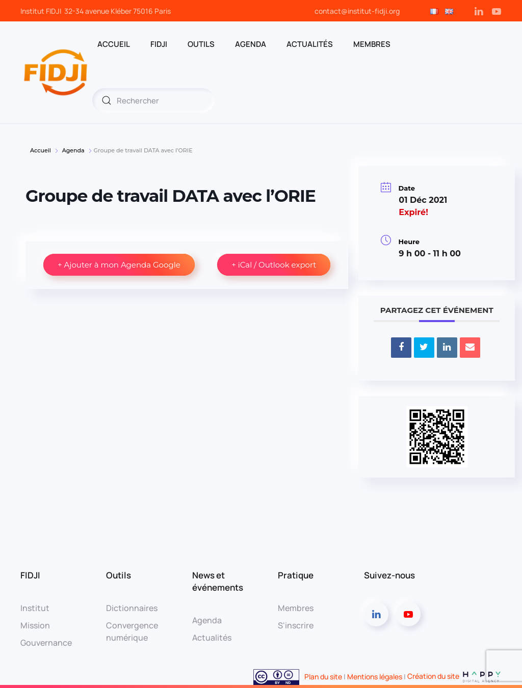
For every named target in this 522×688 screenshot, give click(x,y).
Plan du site (323, 676)
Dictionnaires (132, 608)
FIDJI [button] (158, 44)
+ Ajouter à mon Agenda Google (119, 265)
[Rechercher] (153, 100)
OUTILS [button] (201, 44)
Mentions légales (374, 676)
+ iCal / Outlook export (273, 265)
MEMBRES (371, 44)
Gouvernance (46, 642)
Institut (34, 608)
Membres (296, 608)
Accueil (41, 150)
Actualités (309, 44)
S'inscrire (296, 625)
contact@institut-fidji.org (357, 11)
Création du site (454, 676)
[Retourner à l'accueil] (56, 72)
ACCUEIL (113, 44)
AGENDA (250, 44)
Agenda (73, 150)
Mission (35, 625)
